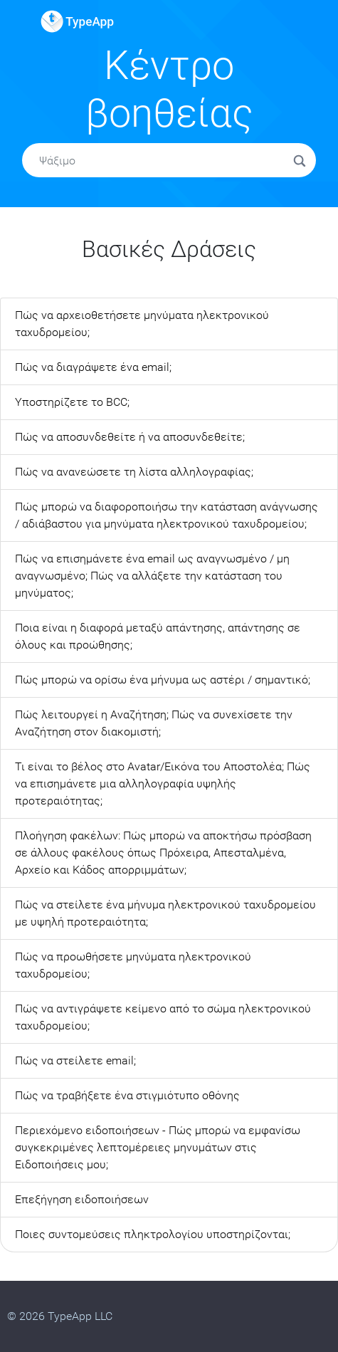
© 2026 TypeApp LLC (59, 1316)
